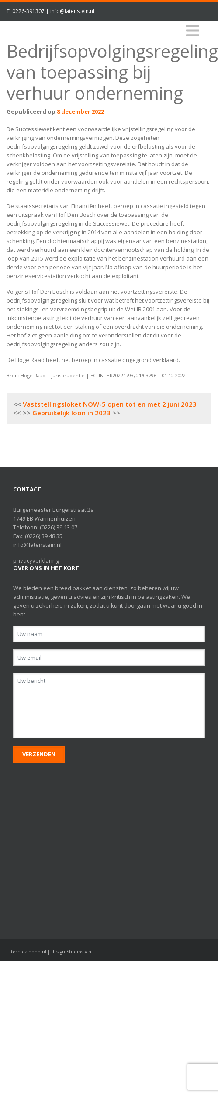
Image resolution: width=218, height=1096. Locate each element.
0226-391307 (28, 11)
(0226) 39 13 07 (58, 527)
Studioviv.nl (79, 952)
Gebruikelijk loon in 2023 (71, 412)
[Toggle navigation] (192, 31)
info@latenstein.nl (72, 11)
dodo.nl (37, 952)
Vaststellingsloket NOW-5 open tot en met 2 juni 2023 (110, 404)
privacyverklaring (36, 560)
